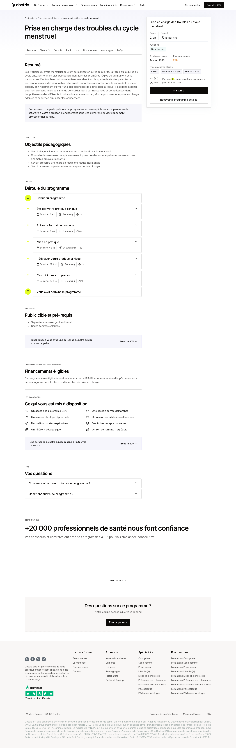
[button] (41, 5)
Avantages (107, 50)
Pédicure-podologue (149, 693)
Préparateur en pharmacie (152, 680)
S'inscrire (178, 90)
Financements (80, 667)
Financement (90, 50)
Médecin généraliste (149, 675)
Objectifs (44, 50)
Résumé (31, 50)
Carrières (110, 662)
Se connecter (192, 5)
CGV (208, 714)
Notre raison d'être (116, 658)
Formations (177, 658)
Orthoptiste (144, 658)
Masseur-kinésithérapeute (152, 684)
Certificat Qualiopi (115, 680)
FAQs (120, 50)
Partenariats (112, 675)
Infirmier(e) (144, 671)
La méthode (79, 662)
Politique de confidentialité (164, 714)
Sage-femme (145, 662)
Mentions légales (192, 714)
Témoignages (113, 671)
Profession (30, 18)
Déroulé (57, 50)
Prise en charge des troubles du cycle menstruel (75, 18)
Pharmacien (144, 667)
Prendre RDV (214, 5)
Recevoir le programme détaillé (178, 99)
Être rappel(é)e (118, 622)
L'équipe (110, 667)
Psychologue (145, 689)
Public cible (72, 50)
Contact (77, 671)
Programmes (44, 18)
